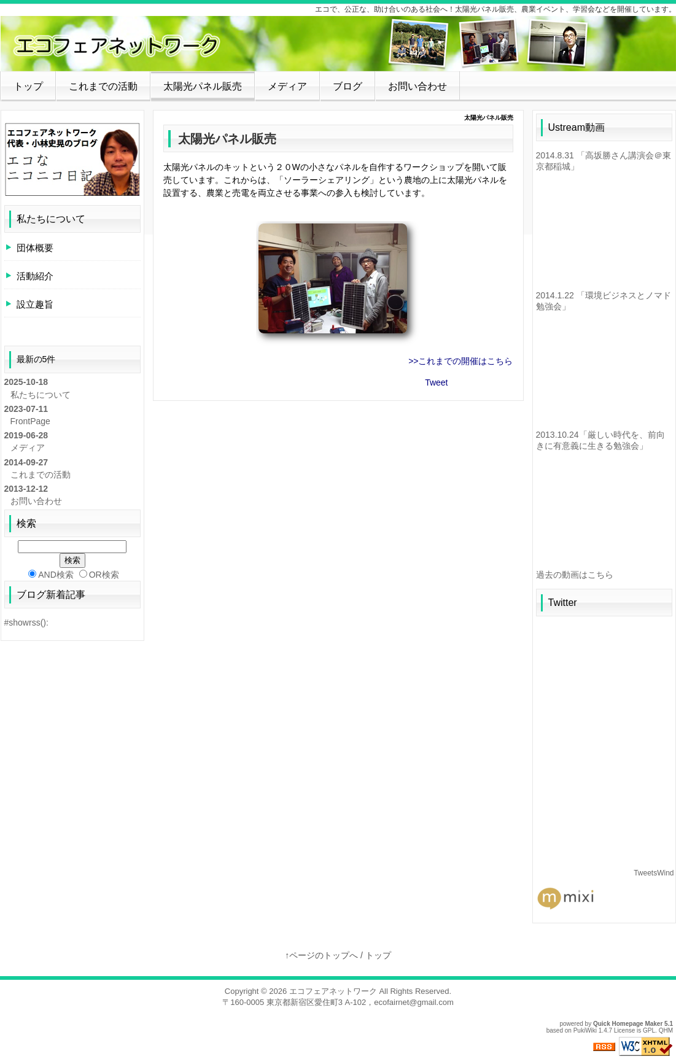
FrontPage (30, 421)
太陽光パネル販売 (202, 86)
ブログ (347, 86)
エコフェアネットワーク (333, 991)
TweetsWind (654, 873)
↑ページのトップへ (321, 955)
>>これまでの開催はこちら (460, 361)
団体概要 (35, 247)
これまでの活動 (103, 86)
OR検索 (99, 575)
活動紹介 (35, 276)
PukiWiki (585, 1030)
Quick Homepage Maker (627, 1023)
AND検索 (51, 575)
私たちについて (51, 219)
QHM (666, 1030)
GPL (649, 1030)
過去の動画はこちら (574, 575)
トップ (28, 86)
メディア (287, 86)
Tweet (436, 382)
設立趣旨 (35, 304)
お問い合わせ (417, 86)
